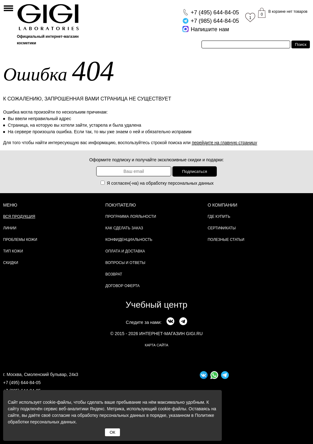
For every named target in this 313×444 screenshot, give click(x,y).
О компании (222, 204)
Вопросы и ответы (125, 263)
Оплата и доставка (125, 251)
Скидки (10, 263)
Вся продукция (19, 216)
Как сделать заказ (124, 228)
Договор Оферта (122, 286)
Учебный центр (156, 305)
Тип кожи (13, 251)
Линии (9, 228)
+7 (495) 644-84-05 (22, 382)
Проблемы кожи (20, 239)
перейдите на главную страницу (224, 142)
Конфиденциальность (128, 239)
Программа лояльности (130, 216)
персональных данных (191, 183)
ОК (112, 432)
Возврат (113, 274)
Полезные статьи (226, 239)
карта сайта (156, 345)
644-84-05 (215, 12)
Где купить (219, 216)
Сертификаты (222, 228)
